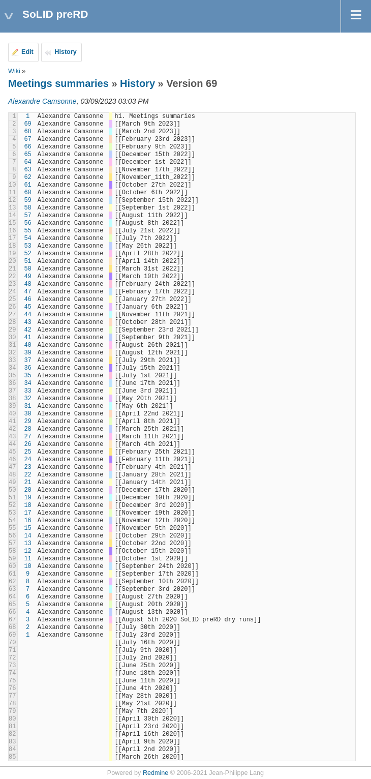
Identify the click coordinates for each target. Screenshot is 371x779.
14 (27, 536)
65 (27, 154)
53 (27, 246)
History (65, 51)
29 (27, 421)
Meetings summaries (58, 83)
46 (27, 299)
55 (27, 230)
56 (27, 223)
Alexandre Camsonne (42, 101)
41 (27, 337)
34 (27, 383)
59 (27, 200)
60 (27, 192)
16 (27, 520)
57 (27, 215)
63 (27, 169)
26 (27, 444)
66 (27, 147)
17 (27, 513)
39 (27, 352)
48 (27, 284)
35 (27, 375)
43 (27, 322)
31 (27, 406)
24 (27, 459)
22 (27, 474)
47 (27, 291)
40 (27, 345)
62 (27, 177)
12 (27, 551)
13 (27, 543)
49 (27, 276)
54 (27, 238)
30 (27, 413)
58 (27, 208)
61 (27, 185)
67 (27, 139)
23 (27, 467)
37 (27, 360)
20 (27, 490)
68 (27, 131)
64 (27, 162)
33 (27, 391)
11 (27, 558)
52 (27, 253)
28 (27, 429)
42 (27, 330)
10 (27, 566)
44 (27, 314)
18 (27, 505)
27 (27, 436)
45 (27, 307)
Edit (27, 51)
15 (27, 528)
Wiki (14, 71)
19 (27, 497)
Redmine (155, 772)
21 (27, 482)
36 (27, 368)
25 (27, 452)
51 (27, 261)
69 (27, 124)
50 (27, 269)
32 (27, 398)
